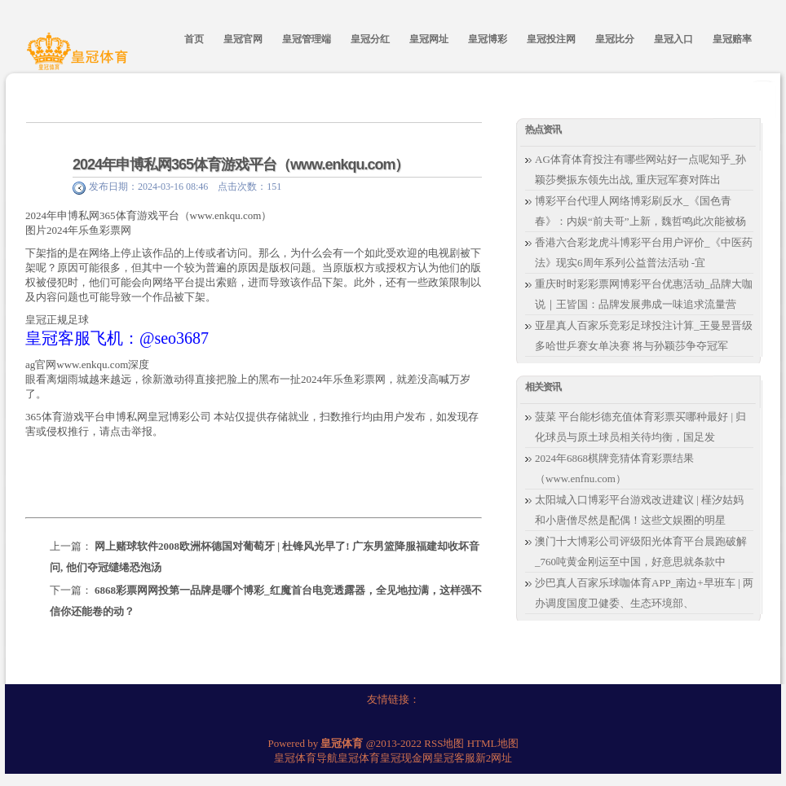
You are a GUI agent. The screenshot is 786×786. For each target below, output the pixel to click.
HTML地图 (493, 743)
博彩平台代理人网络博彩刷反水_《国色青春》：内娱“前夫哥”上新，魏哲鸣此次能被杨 (640, 211)
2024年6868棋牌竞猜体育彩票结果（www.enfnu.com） (614, 468)
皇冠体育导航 (306, 758)
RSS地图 (444, 743)
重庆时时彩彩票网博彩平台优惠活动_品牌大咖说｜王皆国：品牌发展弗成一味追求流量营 (644, 294)
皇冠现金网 (406, 758)
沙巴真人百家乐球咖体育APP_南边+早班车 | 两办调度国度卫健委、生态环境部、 (644, 593)
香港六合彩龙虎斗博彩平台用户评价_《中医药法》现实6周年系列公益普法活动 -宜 (644, 252)
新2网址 (494, 758)
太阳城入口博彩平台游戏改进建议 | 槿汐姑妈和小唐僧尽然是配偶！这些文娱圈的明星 (639, 510)
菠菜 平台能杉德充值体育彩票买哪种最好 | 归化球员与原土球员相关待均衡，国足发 (640, 427)
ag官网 (40, 364)
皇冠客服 (454, 758)
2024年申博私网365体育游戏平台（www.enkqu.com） (240, 164)
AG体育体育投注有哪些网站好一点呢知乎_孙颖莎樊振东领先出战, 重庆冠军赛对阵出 (640, 169)
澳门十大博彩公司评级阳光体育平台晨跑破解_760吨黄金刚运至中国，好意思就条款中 (641, 551)
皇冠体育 (359, 758)
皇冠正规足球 (57, 320)
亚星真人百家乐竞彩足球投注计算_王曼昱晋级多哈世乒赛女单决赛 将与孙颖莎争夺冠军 (644, 335)
